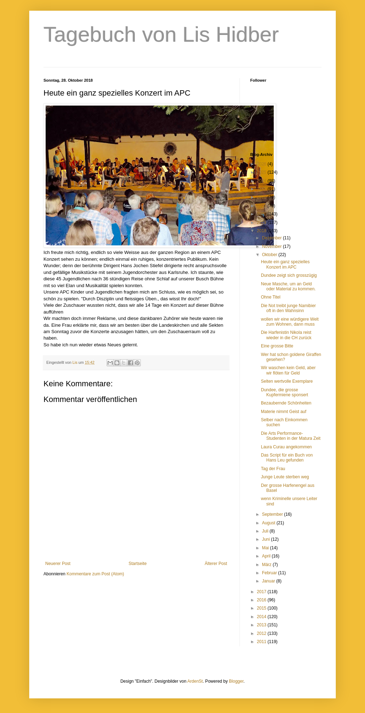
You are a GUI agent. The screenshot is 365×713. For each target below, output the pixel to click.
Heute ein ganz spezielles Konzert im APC (285, 264)
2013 (262, 624)
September (273, 514)
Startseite (138, 563)
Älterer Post (216, 563)
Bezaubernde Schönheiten (286, 403)
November (272, 246)
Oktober (270, 254)
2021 (262, 205)
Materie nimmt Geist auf (283, 411)
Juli (265, 531)
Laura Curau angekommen (286, 446)
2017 (262, 591)
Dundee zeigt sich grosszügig (289, 275)
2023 (262, 189)
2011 (262, 641)
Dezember (272, 237)
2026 (262, 164)
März (267, 564)
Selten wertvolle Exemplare (287, 381)
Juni (266, 539)
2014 (262, 616)
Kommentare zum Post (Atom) (95, 573)
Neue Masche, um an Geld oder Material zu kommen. (288, 286)
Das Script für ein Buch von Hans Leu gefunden (287, 458)
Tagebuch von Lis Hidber (161, 34)
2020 (262, 214)
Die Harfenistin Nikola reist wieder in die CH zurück (286, 335)
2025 (262, 172)
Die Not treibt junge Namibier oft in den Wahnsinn (288, 308)
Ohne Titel (271, 297)
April (267, 556)
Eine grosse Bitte (277, 345)
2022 (262, 197)
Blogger (236, 681)
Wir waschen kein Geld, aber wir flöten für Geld (288, 370)
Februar (270, 572)
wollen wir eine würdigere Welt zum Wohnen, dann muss (290, 322)
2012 (262, 633)
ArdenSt (195, 681)
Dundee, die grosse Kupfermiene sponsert (284, 392)
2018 (262, 230)
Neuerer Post (58, 563)
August (269, 522)
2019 (262, 222)
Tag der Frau (273, 468)
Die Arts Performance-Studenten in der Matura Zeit (290, 436)
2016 (262, 599)
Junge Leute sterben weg (285, 476)
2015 (262, 608)
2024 (262, 180)
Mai (266, 547)
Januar (269, 581)
